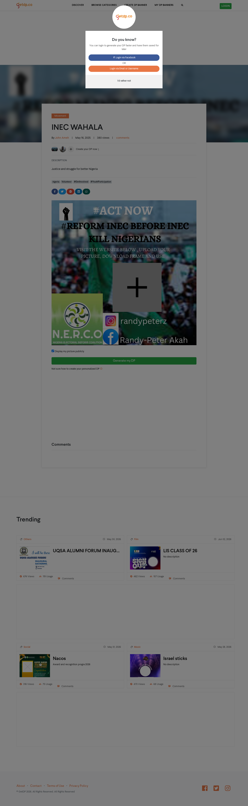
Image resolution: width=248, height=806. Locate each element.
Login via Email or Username (124, 69)
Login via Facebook (124, 58)
